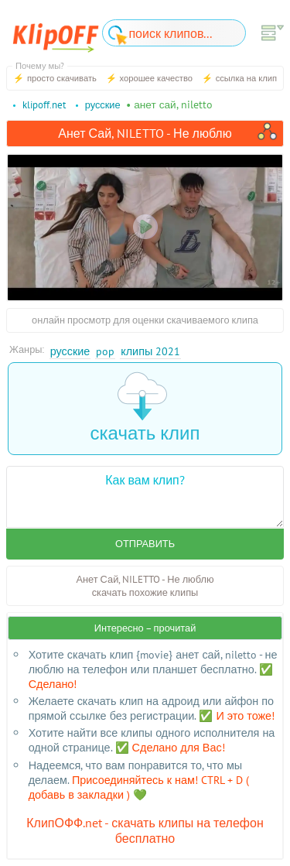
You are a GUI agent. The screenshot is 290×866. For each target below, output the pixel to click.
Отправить (145, 543)
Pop (105, 351)
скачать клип (145, 408)
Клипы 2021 (150, 351)
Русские (70, 351)
